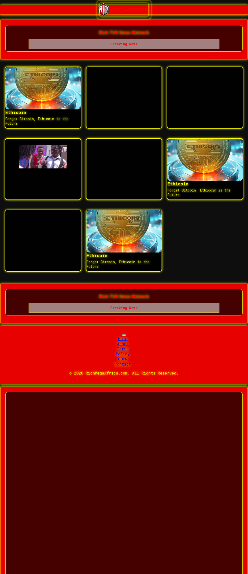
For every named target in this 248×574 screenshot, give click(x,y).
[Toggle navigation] (124, 335)
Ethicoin (15, 112)
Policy (123, 353)
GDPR (122, 358)
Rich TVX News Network (124, 32)
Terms (123, 348)
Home (122, 338)
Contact (123, 364)
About (123, 343)
